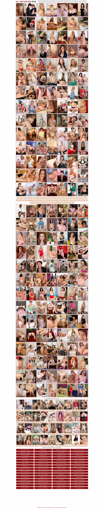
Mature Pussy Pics (82, 198)
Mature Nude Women (61, 450)
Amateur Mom (43, 477)
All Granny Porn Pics (43, 463)
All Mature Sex (26, 1)
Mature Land (73, 198)
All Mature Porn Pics (43, 466)
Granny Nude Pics (63, 200)
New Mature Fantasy (53, 200)
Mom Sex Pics (73, 200)
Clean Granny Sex (79, 458)
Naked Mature (43, 455)
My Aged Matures (61, 485)
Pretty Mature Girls (43, 460)
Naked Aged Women (79, 482)
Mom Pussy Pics (43, 458)
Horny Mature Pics (61, 482)
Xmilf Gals (61, 479)
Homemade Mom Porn (43, 479)
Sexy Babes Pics (61, 455)
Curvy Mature (79, 469)
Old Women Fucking (32, 198)
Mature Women (43, 485)
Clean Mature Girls (61, 460)
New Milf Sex (61, 474)
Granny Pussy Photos (79, 479)
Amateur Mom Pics (43, 488)
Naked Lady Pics (61, 488)
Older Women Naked (61, 463)
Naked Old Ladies (61, 466)
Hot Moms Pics (34, 202)
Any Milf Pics (42, 202)
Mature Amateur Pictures (61, 471)
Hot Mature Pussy (43, 474)
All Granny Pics (79, 455)
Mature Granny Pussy (79, 466)
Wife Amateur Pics (79, 463)
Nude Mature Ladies (79, 474)
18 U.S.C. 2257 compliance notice (59, 507)
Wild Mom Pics (61, 458)
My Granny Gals (70, 202)
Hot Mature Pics (50, 202)
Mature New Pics (79, 488)
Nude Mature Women (79, 450)
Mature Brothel (42, 198)
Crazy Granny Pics (79, 452)
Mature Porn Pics (43, 471)
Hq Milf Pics (50, 198)
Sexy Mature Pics (21, 198)
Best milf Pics (57, 198)
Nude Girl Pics (61, 452)
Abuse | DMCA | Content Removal (45, 507)
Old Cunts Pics (79, 477)
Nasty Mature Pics (79, 485)
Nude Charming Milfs (79, 460)
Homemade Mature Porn (31, 200)
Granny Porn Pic (42, 200)
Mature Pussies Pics (83, 200)
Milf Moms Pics (20, 200)
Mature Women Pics (79, 471)
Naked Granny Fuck (43, 482)
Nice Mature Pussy (60, 202)
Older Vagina (65, 198)
